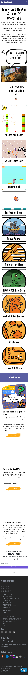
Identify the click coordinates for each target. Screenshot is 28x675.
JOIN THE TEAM (6, 612)
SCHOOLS (5, 615)
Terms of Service (5, 668)
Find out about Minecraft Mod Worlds (12, 598)
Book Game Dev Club (7, 596)
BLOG (4, 623)
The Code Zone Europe (6, 591)
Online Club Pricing (7, 601)
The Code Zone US (5, 589)
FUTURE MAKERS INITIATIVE (8, 617)
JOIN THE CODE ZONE (7, 594)
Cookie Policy (4, 672)
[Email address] (14, 563)
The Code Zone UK (5, 587)
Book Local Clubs (7, 603)
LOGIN (4, 625)
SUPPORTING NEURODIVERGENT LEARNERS (12, 619)
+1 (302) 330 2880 (7, 641)
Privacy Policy (4, 670)
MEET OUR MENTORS (7, 610)
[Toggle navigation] (26, 2)
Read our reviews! (6, 652)
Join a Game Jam (7, 607)
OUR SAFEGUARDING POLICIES (9, 621)
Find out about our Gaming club (10, 605)
